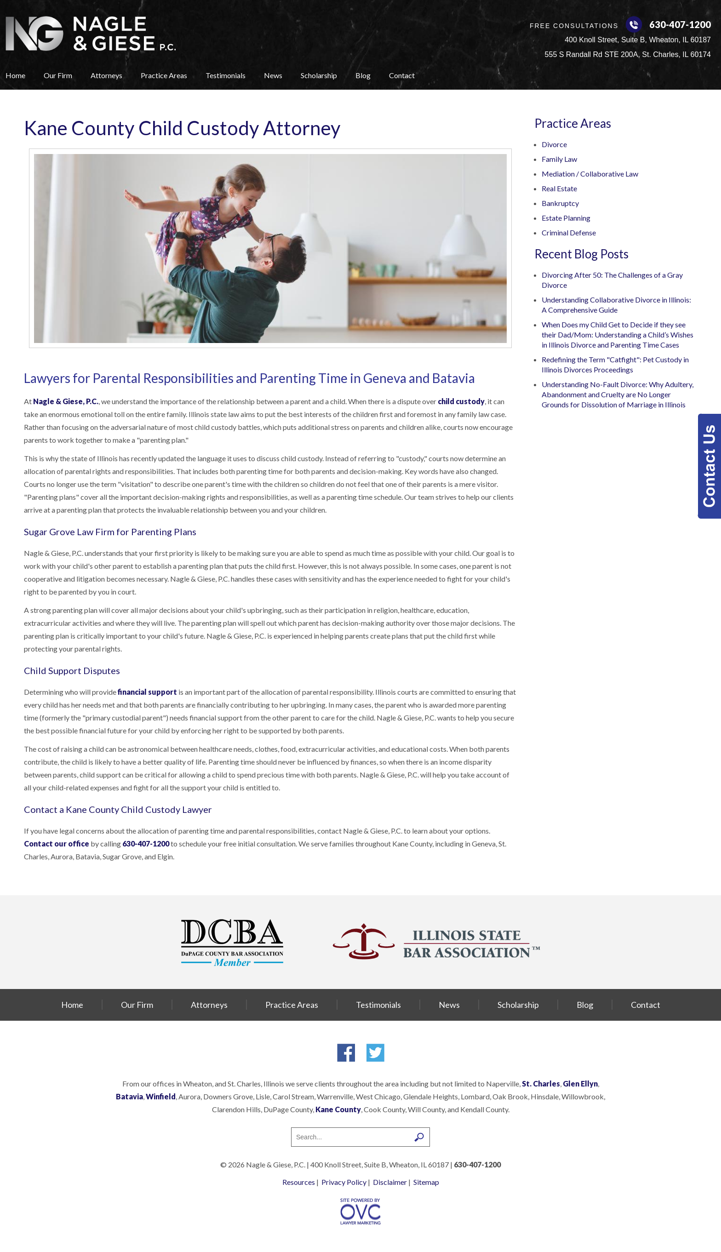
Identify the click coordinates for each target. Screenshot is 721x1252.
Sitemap (426, 1182)
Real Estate (559, 188)
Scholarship (319, 75)
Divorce (554, 144)
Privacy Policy (343, 1182)
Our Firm (58, 75)
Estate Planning (566, 217)
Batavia (129, 1096)
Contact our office (57, 843)
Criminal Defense (569, 232)
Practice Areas (164, 75)
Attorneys (106, 75)
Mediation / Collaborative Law (590, 173)
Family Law (559, 158)
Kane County (338, 1109)
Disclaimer (390, 1182)
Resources (298, 1182)
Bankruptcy (560, 203)
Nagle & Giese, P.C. (65, 401)
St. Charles (541, 1083)
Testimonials (226, 75)
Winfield (161, 1096)
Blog (363, 75)
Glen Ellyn (580, 1083)
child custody (461, 401)
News (273, 75)
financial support (147, 691)
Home (15, 75)
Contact (402, 75)
